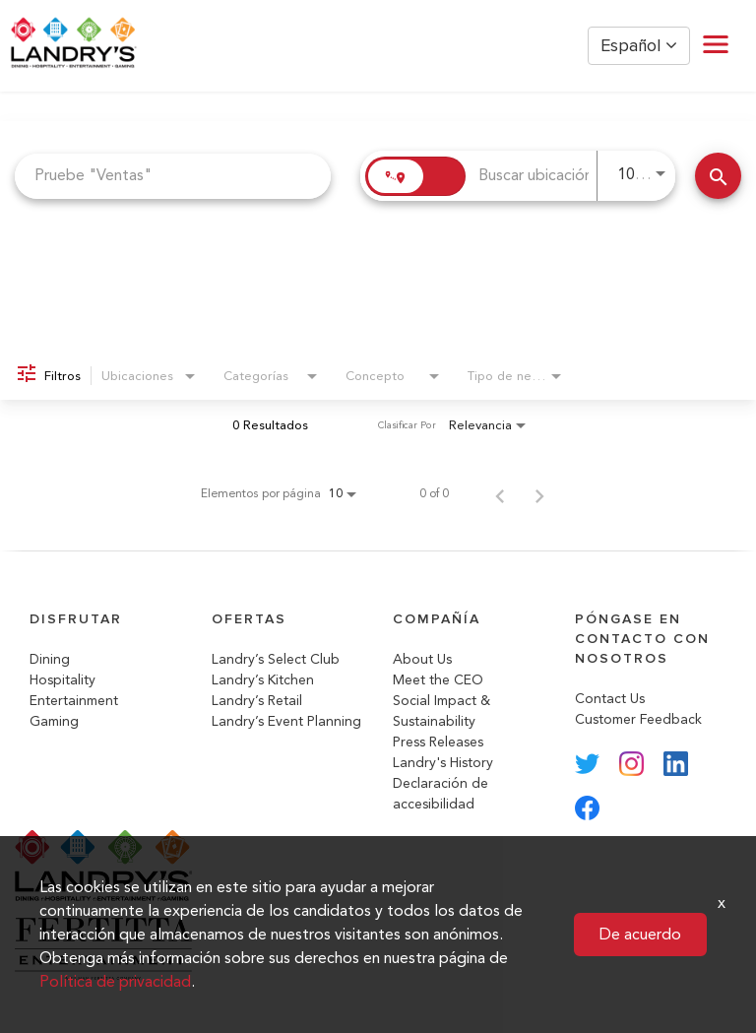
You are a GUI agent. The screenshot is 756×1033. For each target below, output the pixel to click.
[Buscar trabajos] (718, 176)
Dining (50, 659)
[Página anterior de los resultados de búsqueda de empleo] (500, 493)
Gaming (54, 721)
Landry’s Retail (257, 700)
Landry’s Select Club (276, 659)
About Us (422, 659)
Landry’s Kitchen (263, 680)
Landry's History (443, 762)
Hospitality (62, 680)
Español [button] (638, 45)
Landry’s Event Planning (286, 721)
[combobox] (172, 176)
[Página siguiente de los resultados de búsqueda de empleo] (539, 493)
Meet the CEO (438, 680)
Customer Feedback (638, 719)
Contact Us (610, 698)
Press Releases (438, 742)
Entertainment (74, 700)
